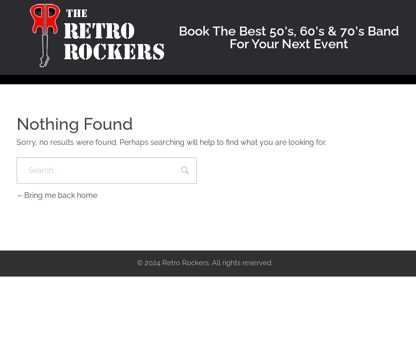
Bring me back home (57, 195)
